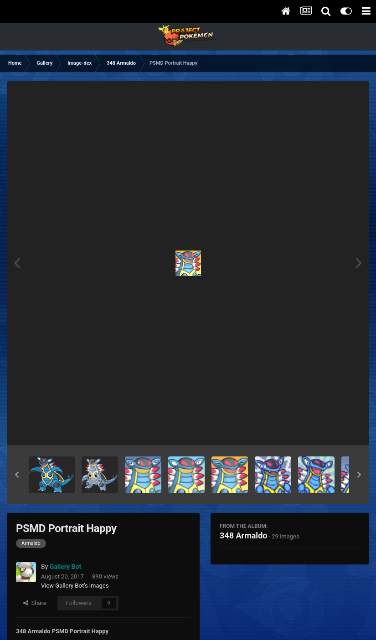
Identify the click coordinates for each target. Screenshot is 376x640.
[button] (17, 475)
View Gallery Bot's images (74, 585)
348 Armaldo (243, 535)
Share (34, 602)
